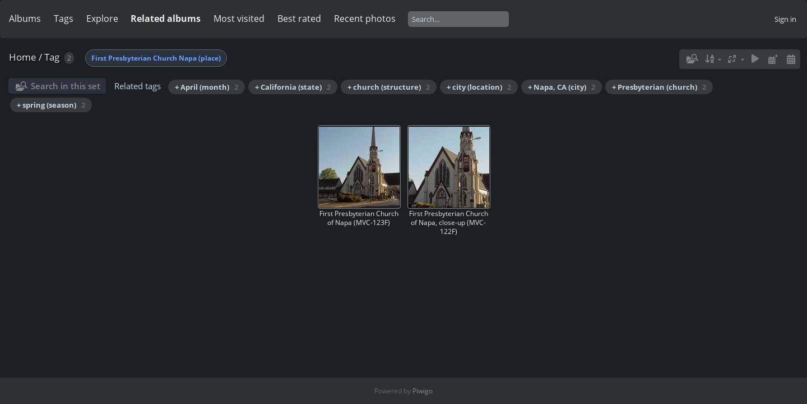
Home (22, 56)
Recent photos (365, 18)
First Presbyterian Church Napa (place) (156, 58)
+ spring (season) (51, 105)
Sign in (785, 19)
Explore (102, 18)
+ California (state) (293, 87)
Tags (63, 18)
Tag (51, 56)
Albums (25, 18)
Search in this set (65, 85)
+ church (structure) (388, 87)
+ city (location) (479, 87)
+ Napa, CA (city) (561, 87)
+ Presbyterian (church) (659, 87)
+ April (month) (206, 87)
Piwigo (422, 391)
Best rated (299, 18)
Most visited (239, 18)
